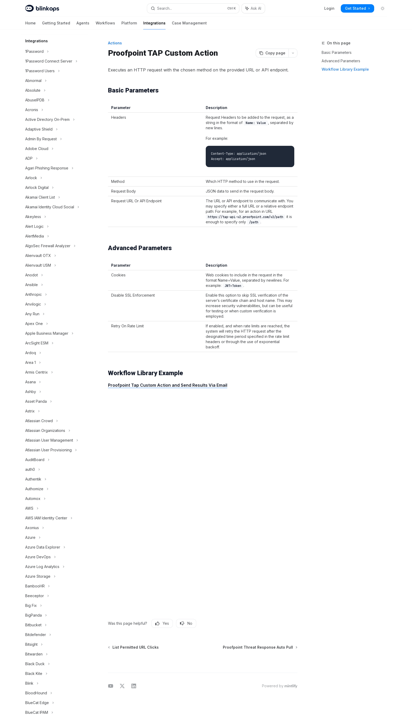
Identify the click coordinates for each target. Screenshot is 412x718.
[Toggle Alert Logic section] (54, 226)
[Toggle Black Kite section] (54, 673)
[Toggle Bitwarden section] (54, 654)
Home (30, 25)
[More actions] (293, 53)
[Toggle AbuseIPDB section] (54, 100)
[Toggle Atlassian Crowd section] (54, 421)
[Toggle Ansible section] (54, 285)
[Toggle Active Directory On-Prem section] (54, 119)
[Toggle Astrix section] (54, 411)
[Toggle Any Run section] (54, 314)
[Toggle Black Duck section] (54, 664)
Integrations (154, 25)
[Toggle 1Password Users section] (54, 71)
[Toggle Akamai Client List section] (54, 197)
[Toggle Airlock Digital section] (54, 187)
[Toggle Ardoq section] (54, 353)
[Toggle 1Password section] (54, 51)
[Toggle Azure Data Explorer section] (54, 547)
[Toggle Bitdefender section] (54, 634)
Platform (129, 25)
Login (329, 8)
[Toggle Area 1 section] (54, 362)
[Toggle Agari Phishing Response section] (54, 168)
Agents (82, 25)
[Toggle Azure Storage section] (54, 576)
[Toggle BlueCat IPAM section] (54, 712)
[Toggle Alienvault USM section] (54, 265)
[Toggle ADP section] (54, 158)
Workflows (105, 25)
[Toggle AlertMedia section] (54, 236)
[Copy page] (272, 53)
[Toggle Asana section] (54, 382)
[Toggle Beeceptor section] (54, 596)
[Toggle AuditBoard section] (54, 459)
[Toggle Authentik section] (54, 479)
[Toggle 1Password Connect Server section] (54, 61)
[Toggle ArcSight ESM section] (54, 343)
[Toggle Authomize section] (54, 489)
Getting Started (56, 25)
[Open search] (193, 8)
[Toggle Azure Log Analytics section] (54, 566)
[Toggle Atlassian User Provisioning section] (54, 450)
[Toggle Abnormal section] (54, 80)
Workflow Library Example (345, 69)
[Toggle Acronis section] (54, 110)
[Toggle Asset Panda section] (54, 401)
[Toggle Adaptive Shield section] (54, 129)
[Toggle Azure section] (54, 537)
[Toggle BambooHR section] (54, 586)
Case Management (189, 25)
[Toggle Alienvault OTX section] (54, 255)
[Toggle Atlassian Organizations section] (54, 430)
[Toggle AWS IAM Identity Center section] (54, 518)
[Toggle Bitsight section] (54, 644)
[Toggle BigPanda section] (54, 615)
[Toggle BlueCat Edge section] (54, 702)
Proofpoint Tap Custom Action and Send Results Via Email (167, 385)
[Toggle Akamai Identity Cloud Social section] (54, 207)
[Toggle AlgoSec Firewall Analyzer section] (54, 246)
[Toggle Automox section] (54, 498)
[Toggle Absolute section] (54, 90)
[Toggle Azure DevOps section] (54, 557)
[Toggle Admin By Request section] (54, 139)
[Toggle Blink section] (54, 683)
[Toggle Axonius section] (54, 528)
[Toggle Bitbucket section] (54, 625)
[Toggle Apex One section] (54, 323)
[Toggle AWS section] (54, 508)
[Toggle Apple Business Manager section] (54, 333)
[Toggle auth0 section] (54, 469)
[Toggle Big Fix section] (54, 605)
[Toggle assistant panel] (253, 8)
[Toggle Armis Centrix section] (54, 372)
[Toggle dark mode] (382, 8)
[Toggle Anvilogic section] (54, 304)
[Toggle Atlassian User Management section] (54, 440)
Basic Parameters (337, 52)
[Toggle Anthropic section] (54, 294)
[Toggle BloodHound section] (54, 693)
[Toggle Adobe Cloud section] (54, 148)
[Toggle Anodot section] (54, 275)
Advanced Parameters (341, 61)
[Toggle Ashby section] (54, 391)
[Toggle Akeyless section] (54, 216)
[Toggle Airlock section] (54, 178)
